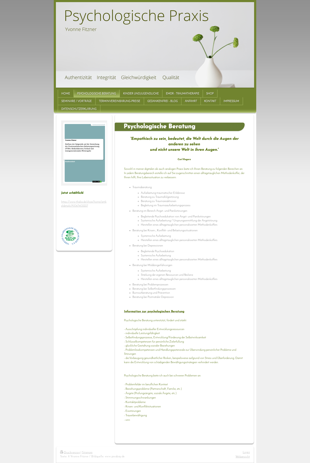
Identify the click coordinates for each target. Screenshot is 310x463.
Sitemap (87, 452)
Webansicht (243, 456)
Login (246, 452)
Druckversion (70, 452)
